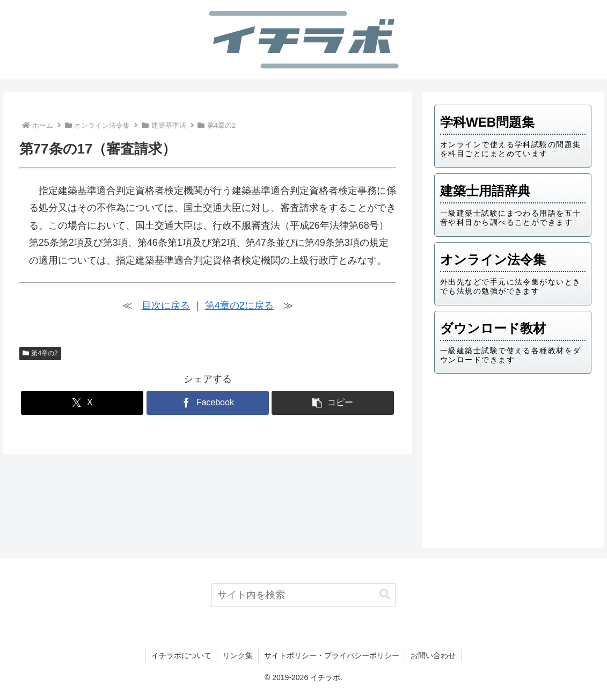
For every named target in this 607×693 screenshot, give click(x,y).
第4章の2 (40, 353)
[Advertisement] (513, 457)
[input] (303, 595)
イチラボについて (181, 655)
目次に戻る (166, 305)
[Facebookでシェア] (208, 403)
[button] (333, 403)
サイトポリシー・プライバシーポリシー (331, 655)
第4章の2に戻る (239, 305)
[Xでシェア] (82, 403)
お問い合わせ (433, 655)
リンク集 (238, 655)
